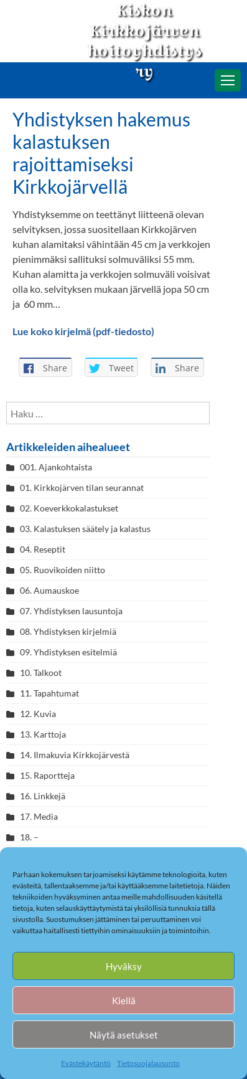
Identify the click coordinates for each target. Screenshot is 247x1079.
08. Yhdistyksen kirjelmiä (68, 631)
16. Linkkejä (42, 796)
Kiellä (124, 1000)
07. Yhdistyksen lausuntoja (71, 611)
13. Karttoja (43, 734)
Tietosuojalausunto (148, 1063)
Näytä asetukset (124, 1034)
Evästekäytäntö (86, 1063)
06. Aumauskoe (49, 590)
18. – (29, 837)
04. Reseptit (42, 549)
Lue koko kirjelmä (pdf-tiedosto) (83, 331)
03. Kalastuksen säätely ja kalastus (85, 528)
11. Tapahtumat (49, 693)
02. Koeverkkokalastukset (69, 508)
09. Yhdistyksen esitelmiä (68, 652)
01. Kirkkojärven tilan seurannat (82, 487)
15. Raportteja (47, 775)
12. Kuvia (38, 713)
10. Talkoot (41, 672)
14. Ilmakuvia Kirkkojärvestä (74, 754)
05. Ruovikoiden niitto (62, 569)
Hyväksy (124, 966)
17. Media (39, 816)
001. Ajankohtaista (56, 467)
